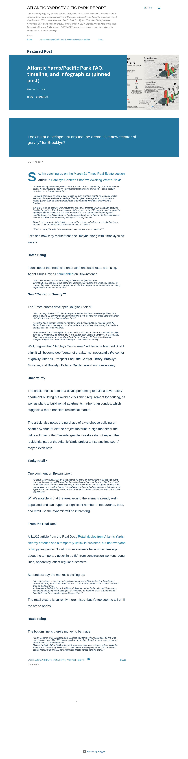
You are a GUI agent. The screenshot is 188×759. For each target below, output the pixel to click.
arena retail (59, 660)
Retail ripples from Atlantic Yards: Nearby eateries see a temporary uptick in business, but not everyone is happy (77, 543)
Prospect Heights (75, 660)
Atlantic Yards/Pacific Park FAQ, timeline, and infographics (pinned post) (68, 74)
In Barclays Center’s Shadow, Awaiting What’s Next (84, 180)
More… (101, 40)
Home (29, 40)
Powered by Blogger (94, 751)
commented (65, 274)
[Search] (148, 8)
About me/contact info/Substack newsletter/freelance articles (65, 40)
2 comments (42, 97)
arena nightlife (43, 660)
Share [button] (30, 97)
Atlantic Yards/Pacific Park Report (66, 8)
